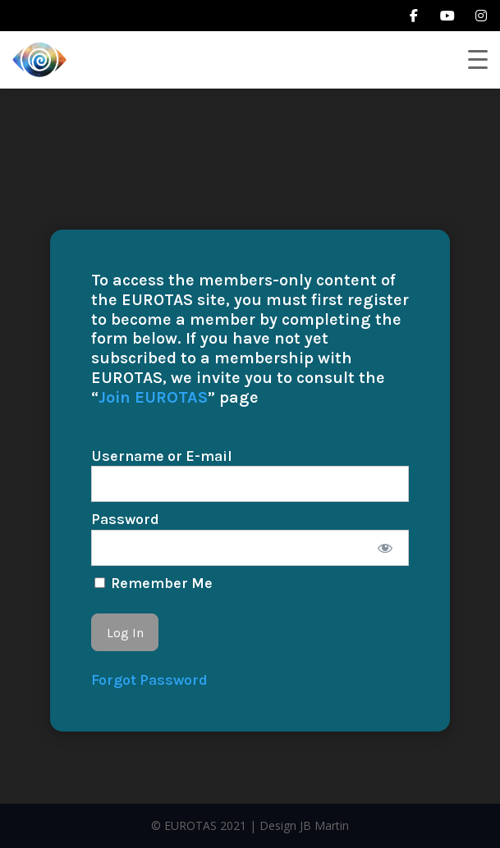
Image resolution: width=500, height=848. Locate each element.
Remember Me (153, 583)
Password (125, 519)
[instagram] (481, 15)
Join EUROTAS (153, 397)
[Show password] (385, 548)
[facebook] (413, 15)
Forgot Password (149, 680)
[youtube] (447, 15)
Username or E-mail (161, 456)
